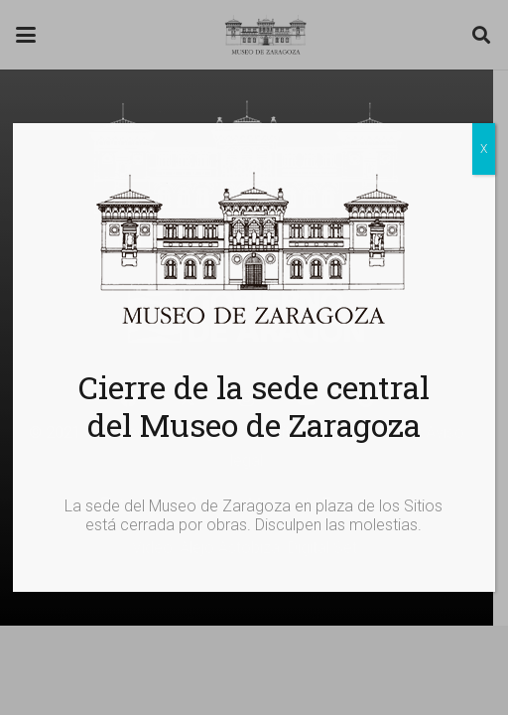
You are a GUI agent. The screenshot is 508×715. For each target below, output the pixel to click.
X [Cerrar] (483, 149)
